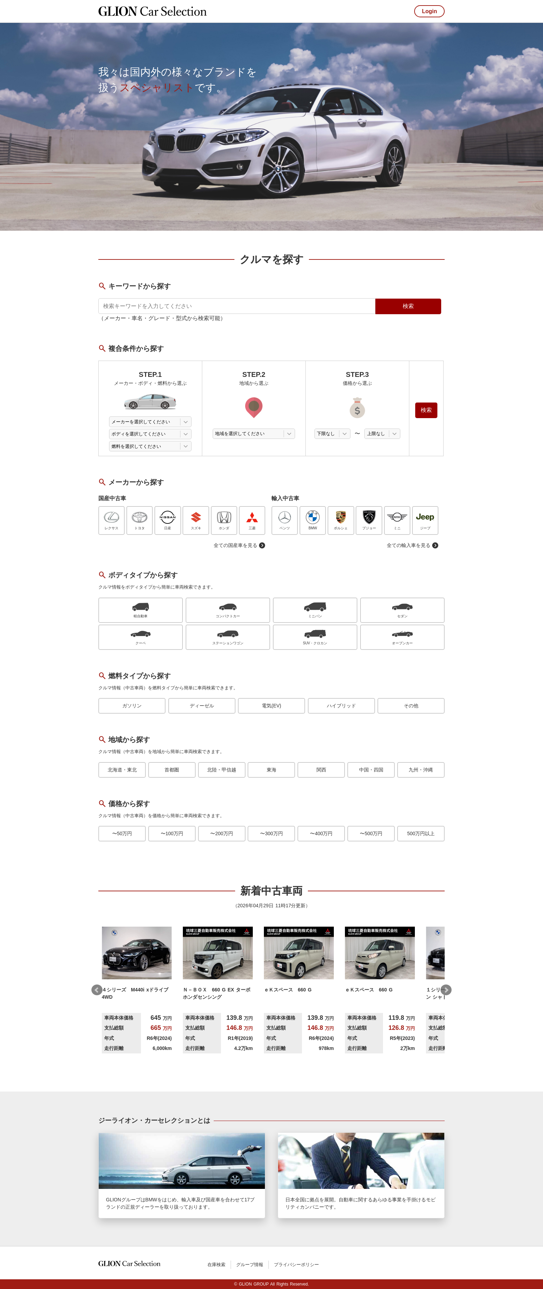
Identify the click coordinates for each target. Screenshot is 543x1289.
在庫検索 (216, 1264)
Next (446, 990)
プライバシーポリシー (296, 1264)
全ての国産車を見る (240, 545)
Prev (97, 990)
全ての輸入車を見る (413, 545)
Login (429, 11)
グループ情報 (249, 1264)
